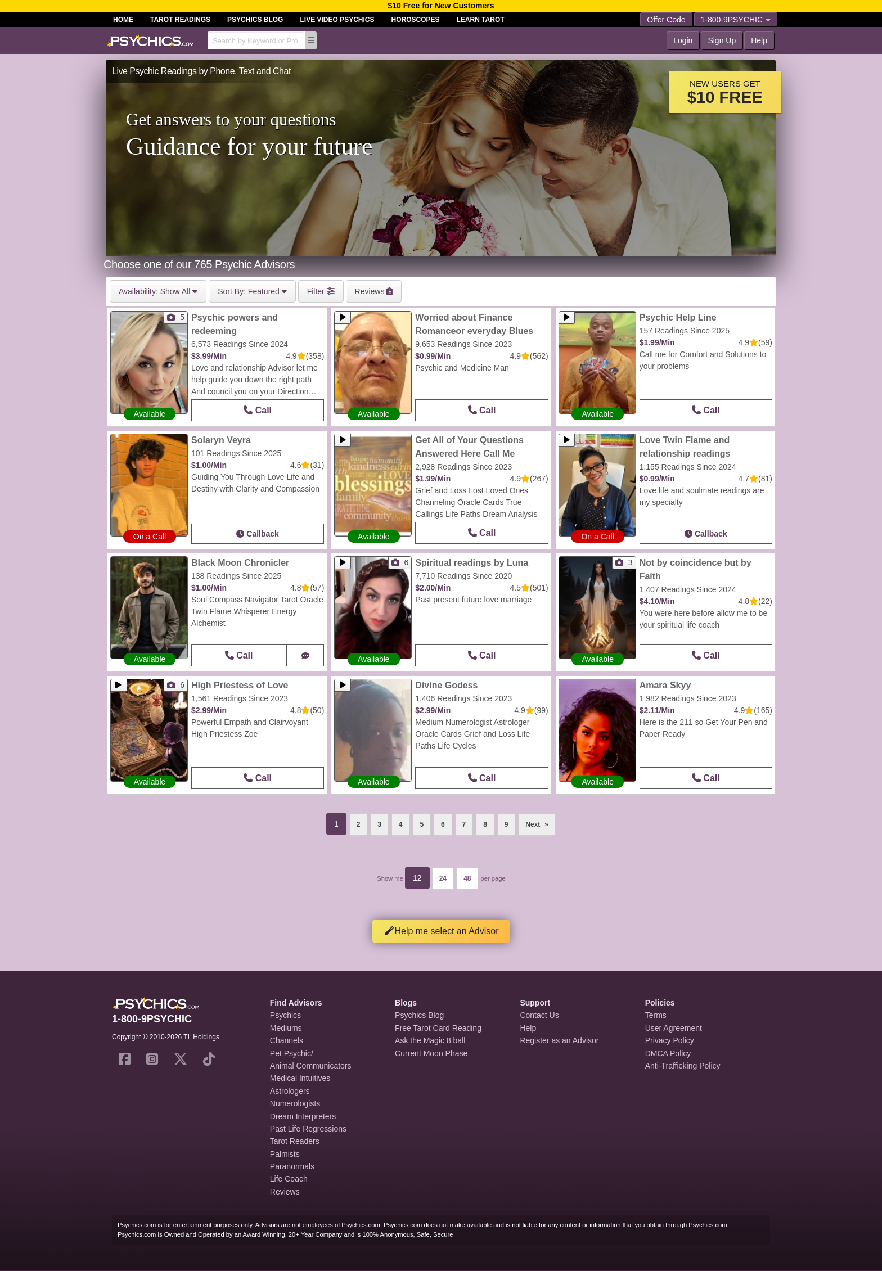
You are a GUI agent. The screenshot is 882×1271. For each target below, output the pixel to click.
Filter (321, 291)
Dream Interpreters (303, 1116)
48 (467, 878)
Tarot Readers (295, 1141)
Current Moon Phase (431, 1053)
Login (682, 40)
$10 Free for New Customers (441, 5)
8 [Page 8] (485, 824)
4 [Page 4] (401, 824)
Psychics (285, 1015)
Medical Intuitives (300, 1078)
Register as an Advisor (559, 1040)
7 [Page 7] (464, 824)
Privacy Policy (669, 1040)
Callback (257, 533)
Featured (252, 291)
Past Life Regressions (308, 1128)
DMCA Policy (668, 1053)
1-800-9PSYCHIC (736, 19)
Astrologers (290, 1091)
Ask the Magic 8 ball (430, 1040)
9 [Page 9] (506, 824)
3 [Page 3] (379, 824)
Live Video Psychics (337, 20)
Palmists (285, 1154)
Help (759, 40)
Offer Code (666, 19)
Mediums (286, 1028)
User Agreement (673, 1028)
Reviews (285, 1191)
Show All (158, 291)
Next (540, 821)
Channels (286, 1040)
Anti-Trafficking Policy (683, 1065)
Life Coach (289, 1178)
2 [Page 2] (359, 824)
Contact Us (539, 1015)
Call (258, 410)
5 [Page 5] (422, 824)
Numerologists (295, 1103)
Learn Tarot (481, 20)
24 (443, 878)
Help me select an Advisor (441, 931)
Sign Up (722, 40)
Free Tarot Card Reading (438, 1028)
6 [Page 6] (443, 824)
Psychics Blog (255, 20)
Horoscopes (416, 20)
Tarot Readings (180, 20)
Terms (656, 1015)
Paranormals (292, 1166)
